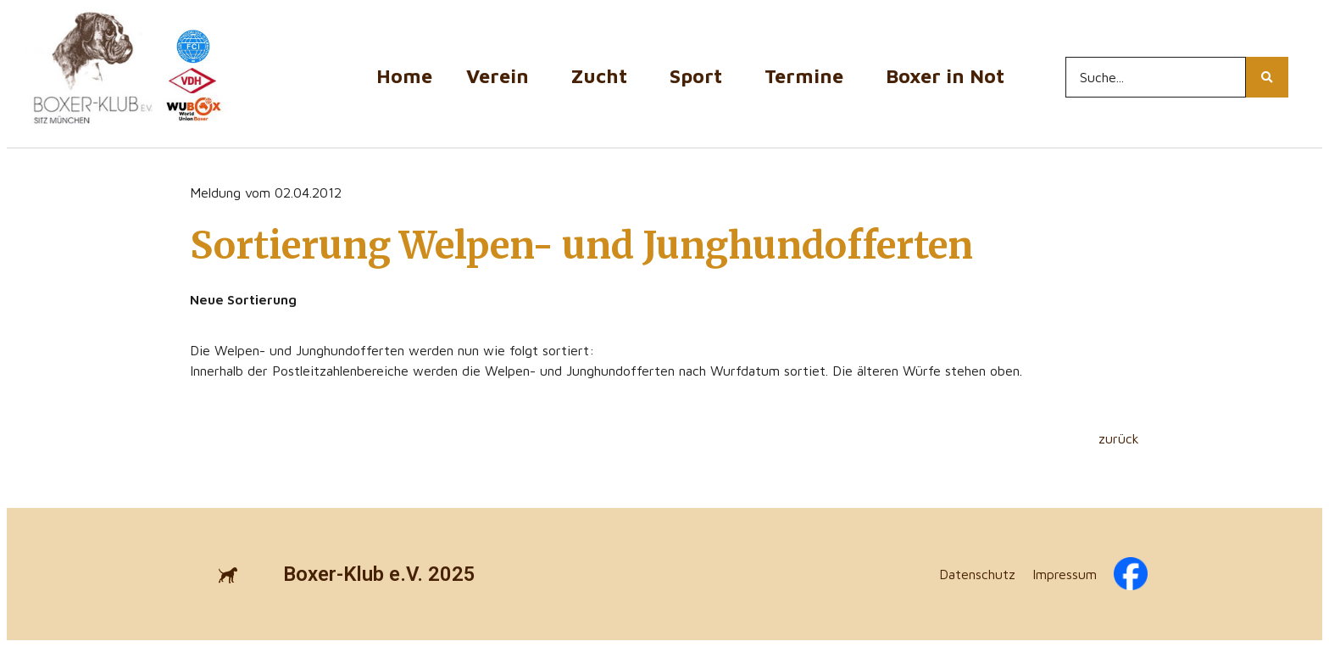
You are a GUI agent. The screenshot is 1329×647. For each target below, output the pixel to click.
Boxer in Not (945, 75)
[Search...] (1155, 77)
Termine (808, 75)
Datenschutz (977, 574)
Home (404, 75)
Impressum (1064, 574)
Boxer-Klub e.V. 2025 (379, 574)
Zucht (603, 75)
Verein (501, 75)
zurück (1118, 438)
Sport (700, 75)
